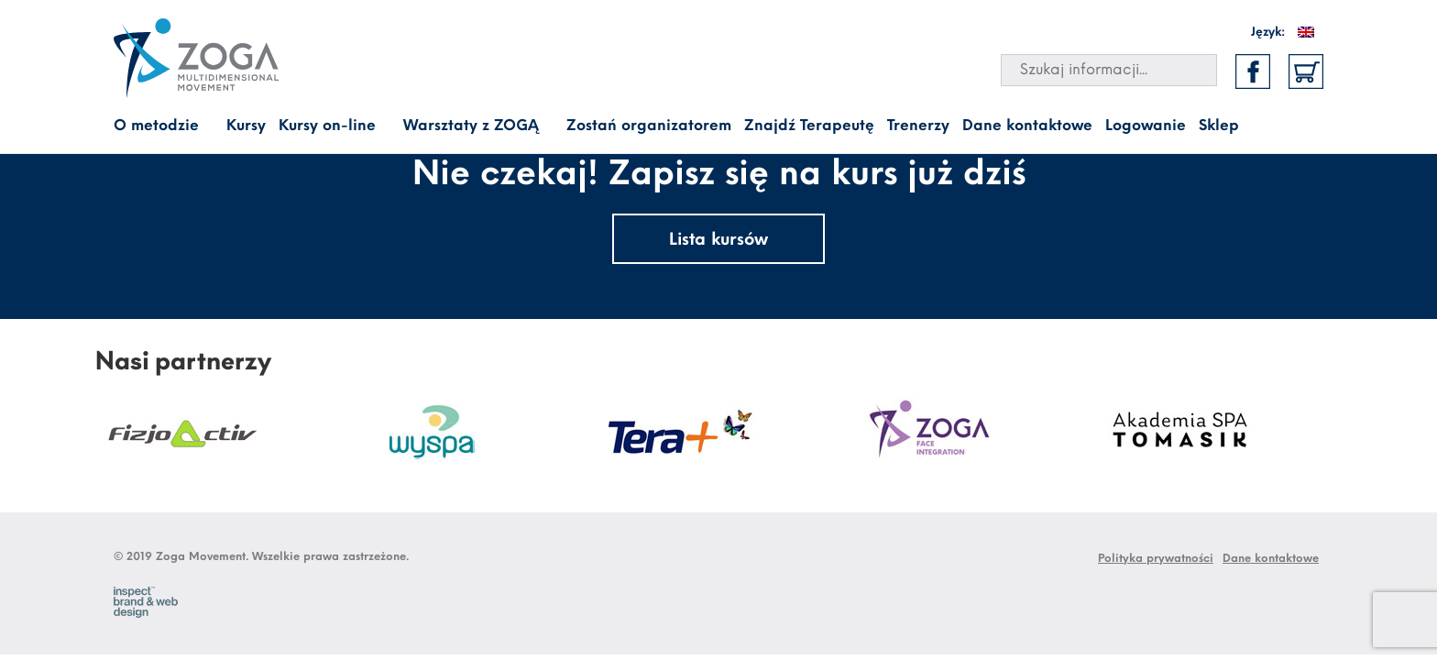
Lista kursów (718, 240)
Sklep (1219, 126)
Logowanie (1145, 126)
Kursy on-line (327, 126)
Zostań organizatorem (648, 126)
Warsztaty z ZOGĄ (471, 126)
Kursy (246, 126)
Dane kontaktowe (1027, 126)
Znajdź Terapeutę (809, 126)
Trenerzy (918, 126)
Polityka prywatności (1155, 559)
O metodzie (156, 126)
